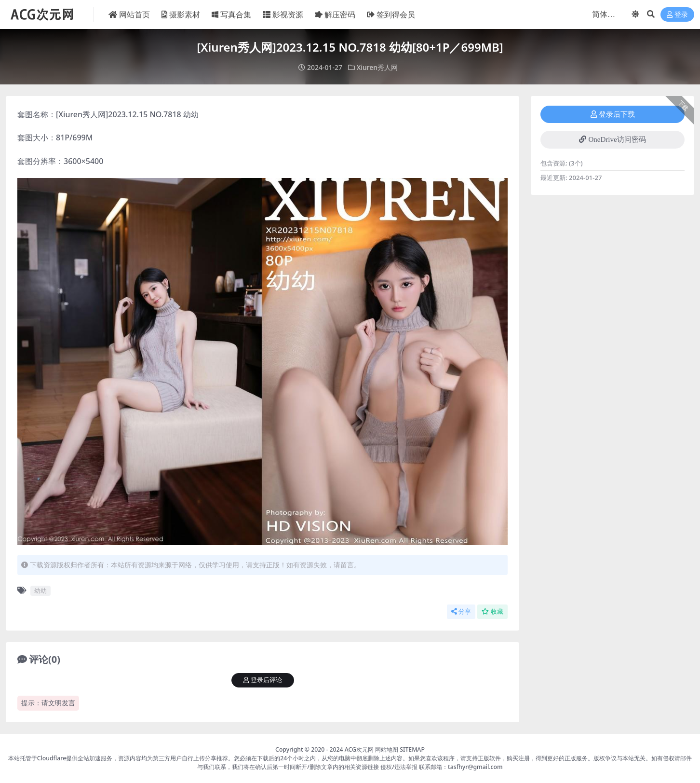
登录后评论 (262, 679)
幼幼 (40, 590)
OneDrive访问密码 (612, 139)
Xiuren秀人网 (377, 67)
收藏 (492, 611)
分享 (461, 611)
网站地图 (386, 749)
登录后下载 (613, 114)
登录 (677, 14)
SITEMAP (412, 749)
